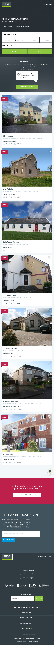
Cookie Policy (17, 638)
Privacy (38, 638)
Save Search (8, 26)
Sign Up (39, 599)
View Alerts (24, 77)
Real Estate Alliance (29, 635)
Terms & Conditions (28, 638)
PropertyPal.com (33, 641)
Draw (40, 51)
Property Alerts (27, 87)
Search (14, 51)
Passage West (10, 34)
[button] (27, 45)
